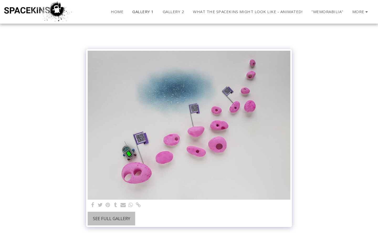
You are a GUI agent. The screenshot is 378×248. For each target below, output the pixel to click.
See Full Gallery (111, 218)
